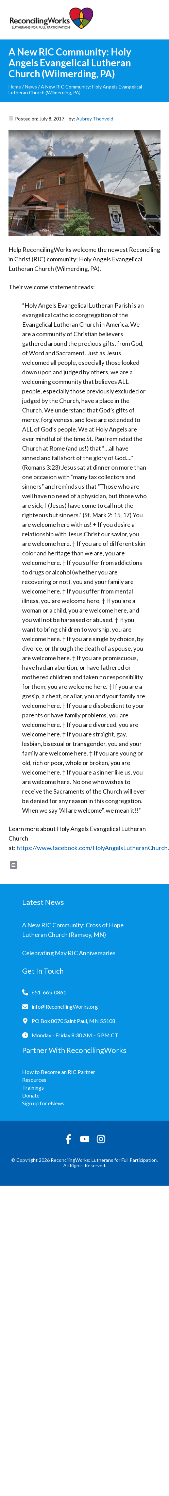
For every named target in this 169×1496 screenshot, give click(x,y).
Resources (34, 1079)
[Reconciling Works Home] (51, 20)
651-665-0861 (49, 992)
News (31, 87)
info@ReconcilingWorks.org (65, 1006)
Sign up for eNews (43, 1103)
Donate (30, 1095)
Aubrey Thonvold (94, 118)
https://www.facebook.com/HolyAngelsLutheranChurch (92, 847)
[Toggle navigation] (155, 19)
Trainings (33, 1087)
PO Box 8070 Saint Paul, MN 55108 (73, 1021)
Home (15, 87)
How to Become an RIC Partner (58, 1072)
